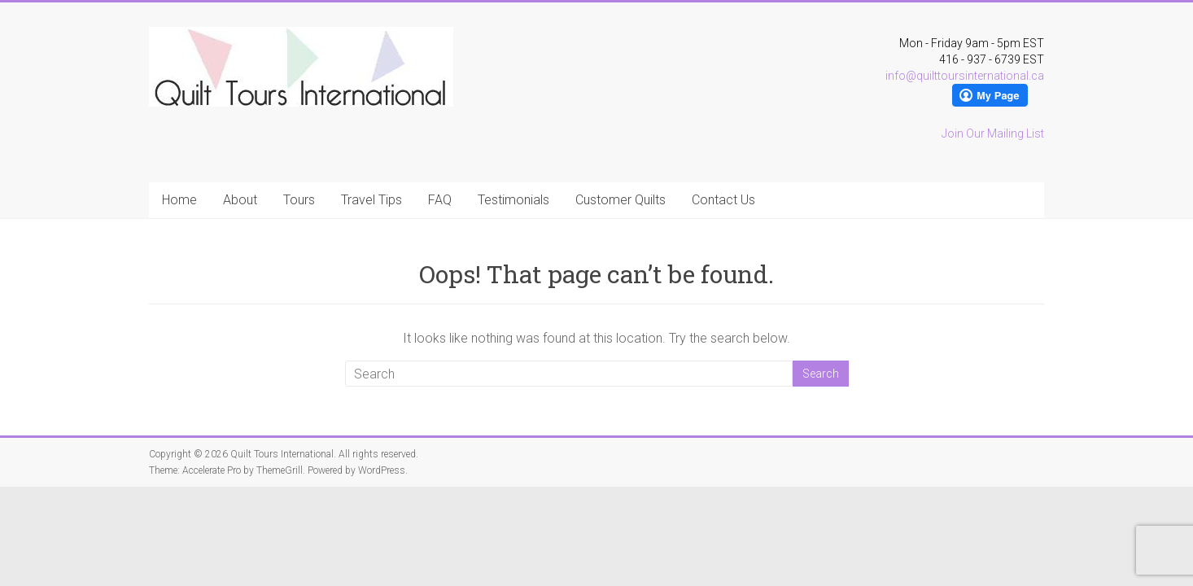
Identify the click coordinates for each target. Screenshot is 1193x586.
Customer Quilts (620, 200)
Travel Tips (371, 200)
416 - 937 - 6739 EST (991, 59)
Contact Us (723, 200)
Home (179, 200)
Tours (299, 200)
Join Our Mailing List (993, 133)
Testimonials (513, 200)
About (240, 200)
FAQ (440, 200)
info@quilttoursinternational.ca (964, 75)
